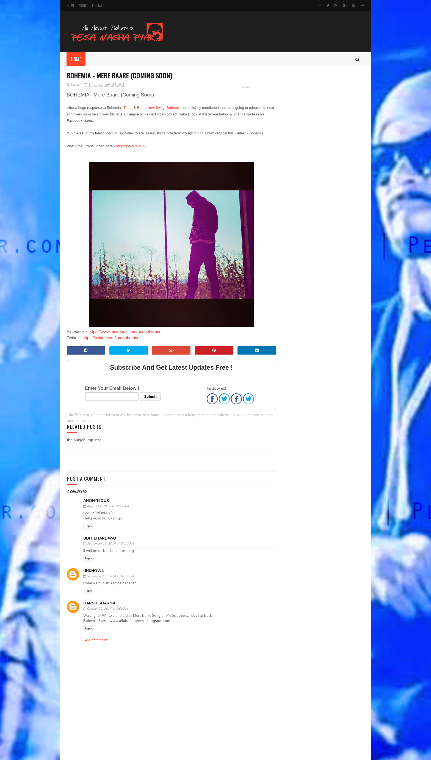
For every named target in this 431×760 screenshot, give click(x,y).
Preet (128, 108)
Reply (88, 526)
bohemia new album (178, 415)
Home (71, 5)
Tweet (234, 86)
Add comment (95, 640)
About (83, 5)
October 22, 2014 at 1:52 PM (107, 609)
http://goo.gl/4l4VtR (131, 146)
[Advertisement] (165, 744)
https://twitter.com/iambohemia (110, 338)
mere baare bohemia (214, 415)
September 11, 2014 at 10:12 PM (110, 544)
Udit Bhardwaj (99, 538)
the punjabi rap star (98, 421)
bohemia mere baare (143, 415)
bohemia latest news (108, 415)
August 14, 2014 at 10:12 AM (108, 506)
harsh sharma (99, 603)
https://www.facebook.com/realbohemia (124, 331)
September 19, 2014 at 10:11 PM (110, 576)
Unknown (93, 571)
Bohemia (174, 108)
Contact (98, 5)
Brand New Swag (150, 108)
